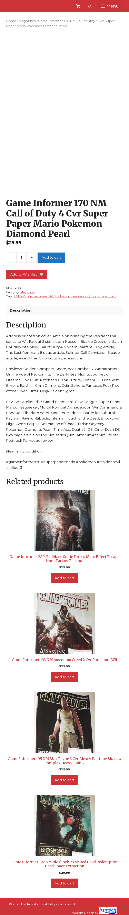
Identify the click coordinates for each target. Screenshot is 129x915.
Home (11, 21)
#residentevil (80, 296)
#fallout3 (20, 296)
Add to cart (51, 257)
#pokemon (62, 296)
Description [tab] (21, 310)
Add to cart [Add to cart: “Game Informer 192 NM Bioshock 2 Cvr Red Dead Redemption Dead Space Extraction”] (64, 883)
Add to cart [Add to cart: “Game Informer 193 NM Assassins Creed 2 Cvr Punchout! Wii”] (64, 677)
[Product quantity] (21, 258)
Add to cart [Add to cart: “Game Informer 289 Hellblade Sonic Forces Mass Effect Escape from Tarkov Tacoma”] (64, 578)
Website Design (83, 912)
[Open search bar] (90, 6)
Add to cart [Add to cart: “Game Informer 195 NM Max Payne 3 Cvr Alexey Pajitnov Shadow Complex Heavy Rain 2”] (64, 780)
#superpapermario (103, 296)
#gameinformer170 (40, 296)
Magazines (27, 21)
